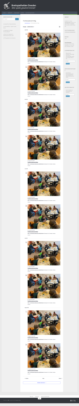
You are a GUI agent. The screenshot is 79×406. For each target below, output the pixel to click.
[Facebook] (14, 15)
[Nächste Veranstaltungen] (60, 381)
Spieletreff (10, 12)
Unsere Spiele (16, 12)
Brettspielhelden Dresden (24, 5)
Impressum (37, 399)
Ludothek (22, 12)
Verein (4, 12)
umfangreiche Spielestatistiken (70, 34)
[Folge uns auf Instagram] (16, 15)
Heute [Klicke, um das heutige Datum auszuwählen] (43, 381)
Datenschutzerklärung (45, 399)
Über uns (31, 399)
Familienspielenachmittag (33, 62)
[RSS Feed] (18, 15)
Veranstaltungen (27, 25)
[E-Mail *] (70, 64)
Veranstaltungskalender (30, 12)
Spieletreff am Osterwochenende (10, 26)
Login (66, 41)
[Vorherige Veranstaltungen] (26, 381)
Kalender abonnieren (41, 385)
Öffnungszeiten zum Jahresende (9, 40)
